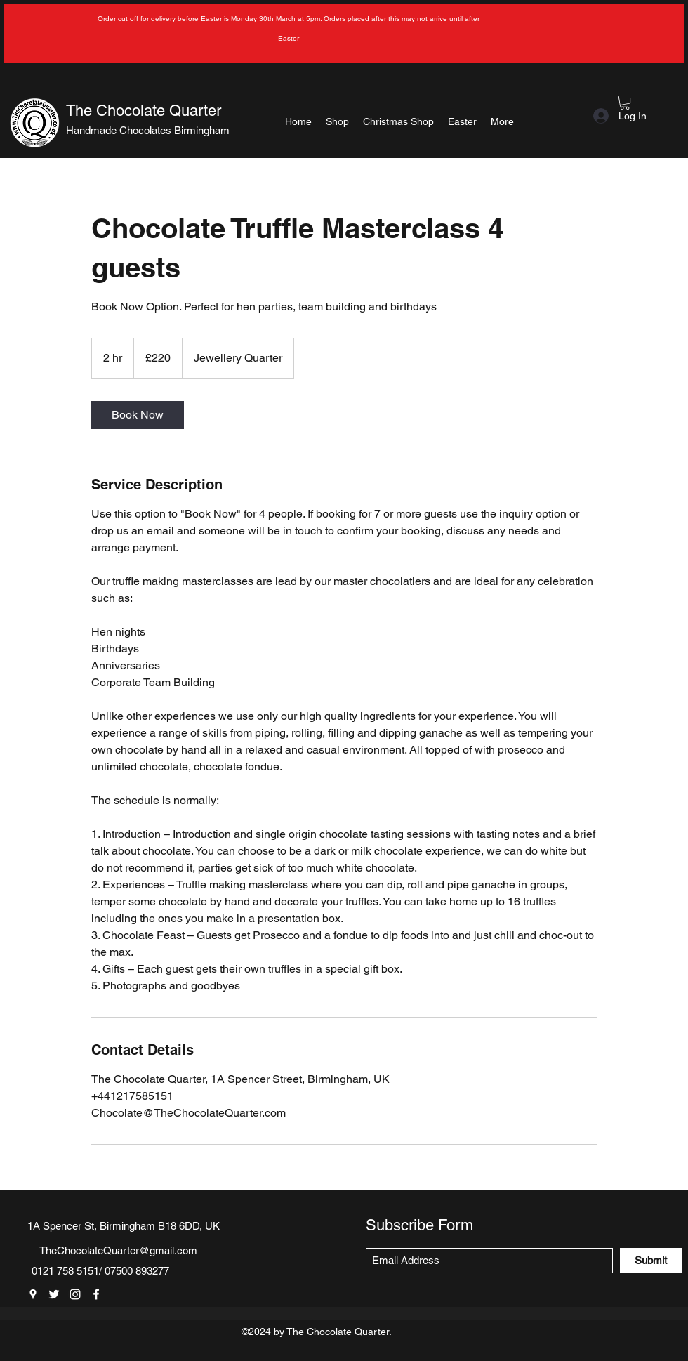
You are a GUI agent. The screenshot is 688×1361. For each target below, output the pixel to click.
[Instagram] (75, 1294)
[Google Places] (33, 1294)
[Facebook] (96, 1294)
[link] (137, 415)
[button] (624, 103)
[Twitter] (54, 1294)
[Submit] (651, 1260)
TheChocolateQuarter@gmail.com (118, 1250)
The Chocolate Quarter (143, 110)
